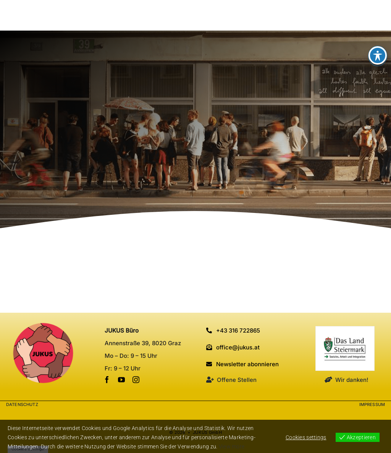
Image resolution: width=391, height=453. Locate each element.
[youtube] (121, 379)
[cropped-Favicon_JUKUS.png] (43, 325)
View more (232, 446)
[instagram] (135, 379)
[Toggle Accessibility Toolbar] (377, 55)
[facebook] (106, 379)
